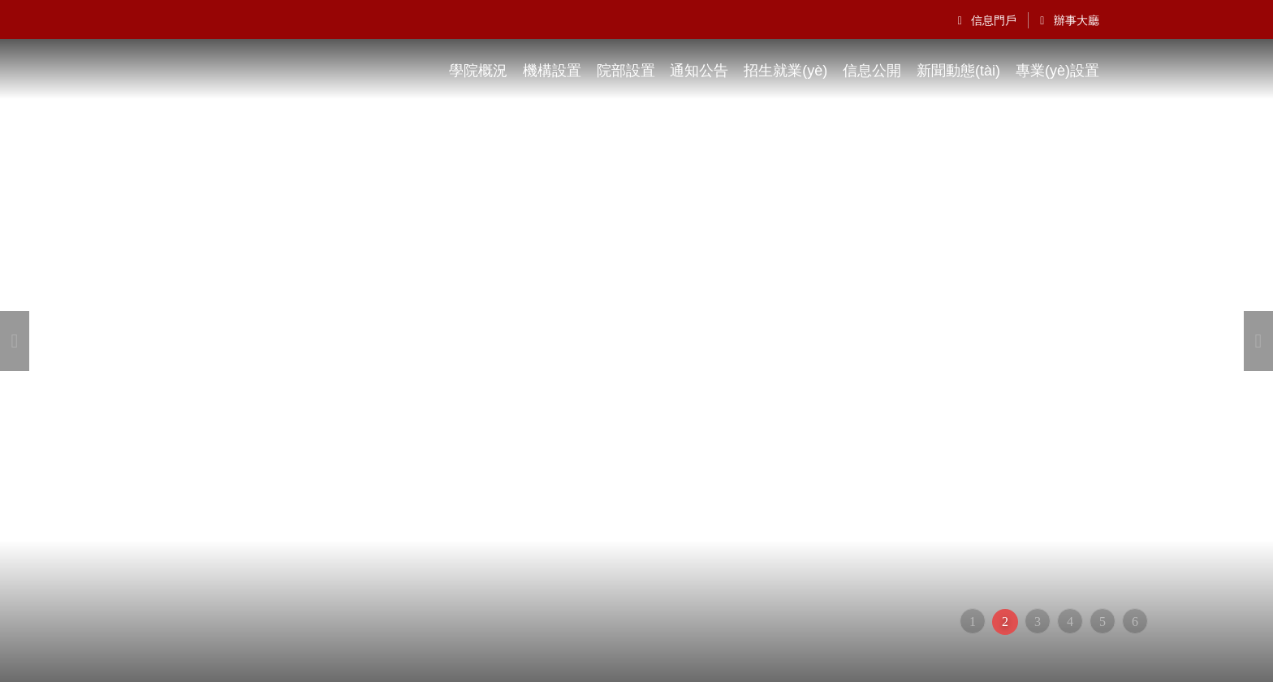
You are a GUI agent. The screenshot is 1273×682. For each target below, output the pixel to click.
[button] (14, 341)
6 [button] (1135, 621)
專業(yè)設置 (1057, 71)
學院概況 (478, 71)
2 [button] (1005, 621)
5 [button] (1102, 621)
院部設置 (626, 71)
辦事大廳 (1069, 20)
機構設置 (552, 71)
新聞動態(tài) (958, 71)
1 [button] (972, 621)
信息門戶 (987, 20)
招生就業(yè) (785, 71)
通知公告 (699, 71)
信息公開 (872, 71)
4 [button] (1070, 621)
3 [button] (1037, 621)
